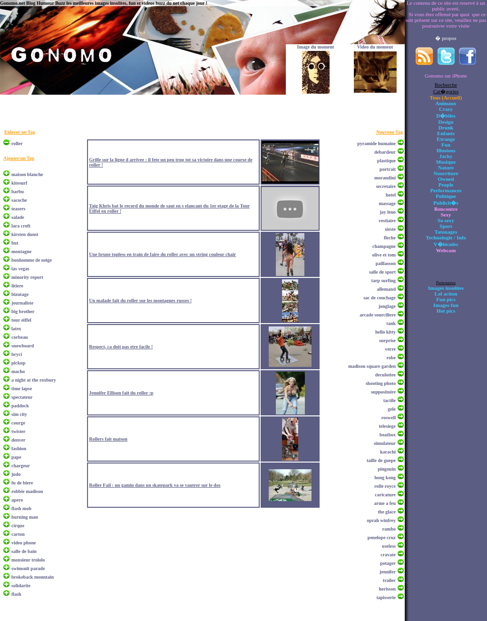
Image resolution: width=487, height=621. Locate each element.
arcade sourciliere (378, 314)
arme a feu (385, 503)
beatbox (388, 434)
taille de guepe (381, 460)
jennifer (388, 571)
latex (16, 328)
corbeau (19, 337)
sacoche (19, 200)
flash (16, 594)
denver (18, 440)
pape (16, 457)
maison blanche (27, 174)
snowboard (22, 345)
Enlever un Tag (19, 132)
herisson (387, 588)
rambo (389, 529)
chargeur (20, 465)
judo (15, 474)
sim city (19, 414)
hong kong (385, 477)
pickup (18, 362)
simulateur (385, 443)
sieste (390, 229)
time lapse (21, 388)
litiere (17, 285)
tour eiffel (21, 320)
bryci (16, 354)
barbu (17, 191)
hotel (391, 194)
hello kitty (385, 332)
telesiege (387, 426)
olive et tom (384, 254)
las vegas (20, 268)
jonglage (387, 306)
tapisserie (386, 597)
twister (18, 431)
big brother (22, 311)
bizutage (20, 294)
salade (17, 217)
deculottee (385, 374)
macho (18, 371)
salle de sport (382, 272)
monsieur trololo (28, 559)
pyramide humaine (376, 143)
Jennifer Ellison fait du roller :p (121, 392)
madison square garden (372, 366)
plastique (386, 160)
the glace (387, 511)
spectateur (21, 397)
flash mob (21, 508)
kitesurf (19, 183)
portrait (388, 169)
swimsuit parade (28, 568)
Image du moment (315, 46)
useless (389, 546)
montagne (21, 251)
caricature (385, 494)
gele (392, 409)
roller (17, 143)
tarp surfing (383, 280)
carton (18, 534)
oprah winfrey (381, 520)
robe (391, 357)
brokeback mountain (32, 577)
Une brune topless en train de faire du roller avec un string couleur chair (162, 254)
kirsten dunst (24, 234)
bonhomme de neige (31, 260)
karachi (388, 451)
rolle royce (385, 486)
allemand (386, 289)
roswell (388, 417)
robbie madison (27, 491)
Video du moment (375, 46)
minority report (27, 277)
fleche (390, 237)
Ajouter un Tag (18, 158)
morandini (385, 177)
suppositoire (383, 391)
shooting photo (381, 383)
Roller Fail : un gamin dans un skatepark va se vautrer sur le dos (154, 485)
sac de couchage (379, 297)
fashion (18, 448)
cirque (17, 525)
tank (391, 323)
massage (387, 203)
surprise (387, 340)
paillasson (386, 263)
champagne (384, 246)
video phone (23, 542)
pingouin (387, 469)
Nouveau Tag (389, 132)
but (14, 243)
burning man (24, 517)
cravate (388, 554)
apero (17, 500)
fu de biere (22, 482)
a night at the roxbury (33, 380)
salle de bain (24, 551)
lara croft (20, 225)
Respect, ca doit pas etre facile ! (121, 346)
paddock (20, 405)
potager (388, 563)
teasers (18, 208)
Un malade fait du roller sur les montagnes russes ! (140, 300)
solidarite (20, 585)
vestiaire (387, 220)
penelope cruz (382, 537)
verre (390, 349)
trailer (389, 580)
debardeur (385, 152)
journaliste (22, 303)
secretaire (386, 186)
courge (18, 422)
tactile (389, 400)
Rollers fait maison (108, 439)
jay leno (388, 212)
